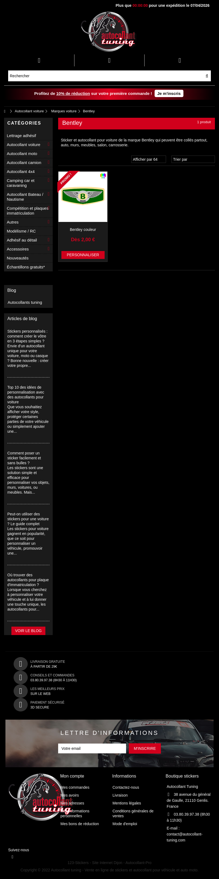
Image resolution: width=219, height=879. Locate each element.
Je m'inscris (169, 93)
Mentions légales (126, 803)
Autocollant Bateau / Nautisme (25, 197)
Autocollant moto (22, 153)
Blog (11, 290)
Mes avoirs (70, 795)
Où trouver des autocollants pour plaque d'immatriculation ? (28, 580)
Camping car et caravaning (21, 183)
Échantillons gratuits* (26, 267)
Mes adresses (72, 803)
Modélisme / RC (21, 231)
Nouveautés (18, 258)
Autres (12, 222)
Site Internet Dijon (107, 863)
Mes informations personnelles (75, 813)
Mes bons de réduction (80, 824)
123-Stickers (78, 863)
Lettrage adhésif (21, 135)
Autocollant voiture (23, 144)
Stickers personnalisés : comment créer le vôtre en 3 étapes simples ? (27, 336)
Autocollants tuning (25, 302)
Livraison (120, 795)
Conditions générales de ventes (133, 813)
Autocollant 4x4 (21, 171)
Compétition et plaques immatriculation (27, 210)
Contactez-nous (125, 787)
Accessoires (18, 249)
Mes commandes (75, 787)
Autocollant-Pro (139, 863)
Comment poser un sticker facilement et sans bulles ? (24, 458)
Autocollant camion (24, 162)
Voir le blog (28, 631)
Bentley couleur (83, 229)
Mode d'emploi (124, 824)
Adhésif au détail (22, 240)
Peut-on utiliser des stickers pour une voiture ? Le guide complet (28, 519)
